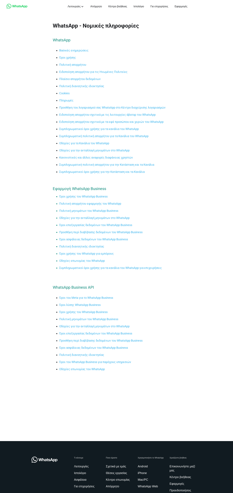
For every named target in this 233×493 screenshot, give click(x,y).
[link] (17, 7)
